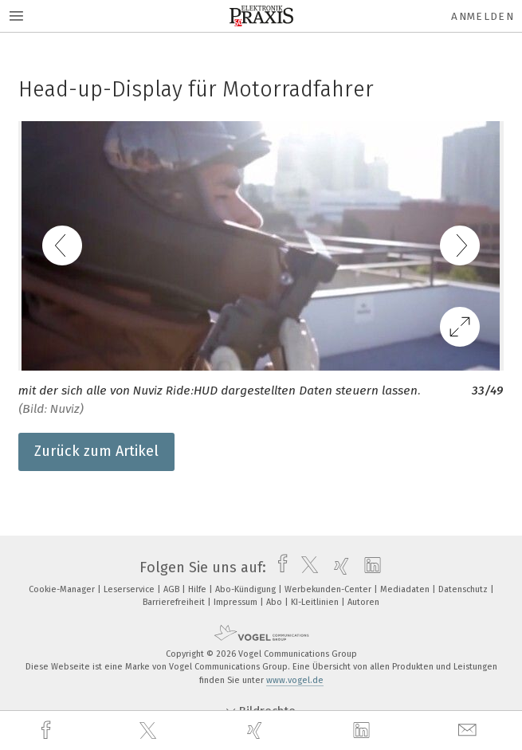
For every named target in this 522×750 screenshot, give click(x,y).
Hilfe (198, 589)
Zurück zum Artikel (96, 451)
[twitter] (150, 731)
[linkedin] (363, 731)
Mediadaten (406, 589)
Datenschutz (464, 589)
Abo (275, 602)
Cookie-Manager (63, 589)
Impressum (237, 602)
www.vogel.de (295, 680)
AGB (172, 589)
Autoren (363, 602)
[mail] (469, 730)
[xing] (256, 730)
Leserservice (130, 589)
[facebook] (47, 730)
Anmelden (482, 16)
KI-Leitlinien (316, 602)
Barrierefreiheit (175, 602)
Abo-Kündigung (246, 589)
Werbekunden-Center (329, 589)
